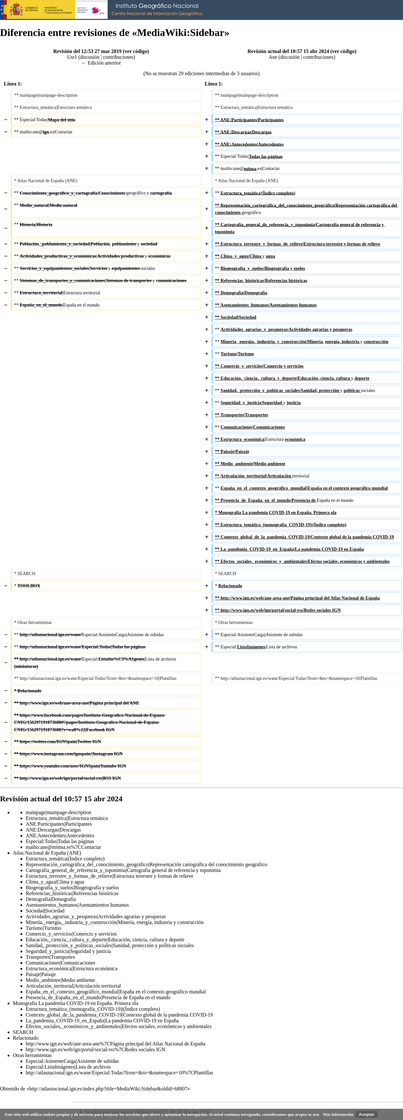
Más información (338, 1114)
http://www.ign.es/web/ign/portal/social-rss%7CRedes (81, 1049)
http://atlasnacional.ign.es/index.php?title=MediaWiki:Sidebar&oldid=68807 (108, 1088)
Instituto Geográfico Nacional (103, 10)
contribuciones (118, 57)
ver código (136, 51)
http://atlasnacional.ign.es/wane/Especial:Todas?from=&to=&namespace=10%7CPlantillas (119, 1072)
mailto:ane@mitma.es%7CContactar (63, 847)
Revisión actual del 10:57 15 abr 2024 (288, 51)
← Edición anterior (101, 63)
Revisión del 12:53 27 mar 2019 (87, 51)
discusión (89, 57)
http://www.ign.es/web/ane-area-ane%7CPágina (75, 1043)
